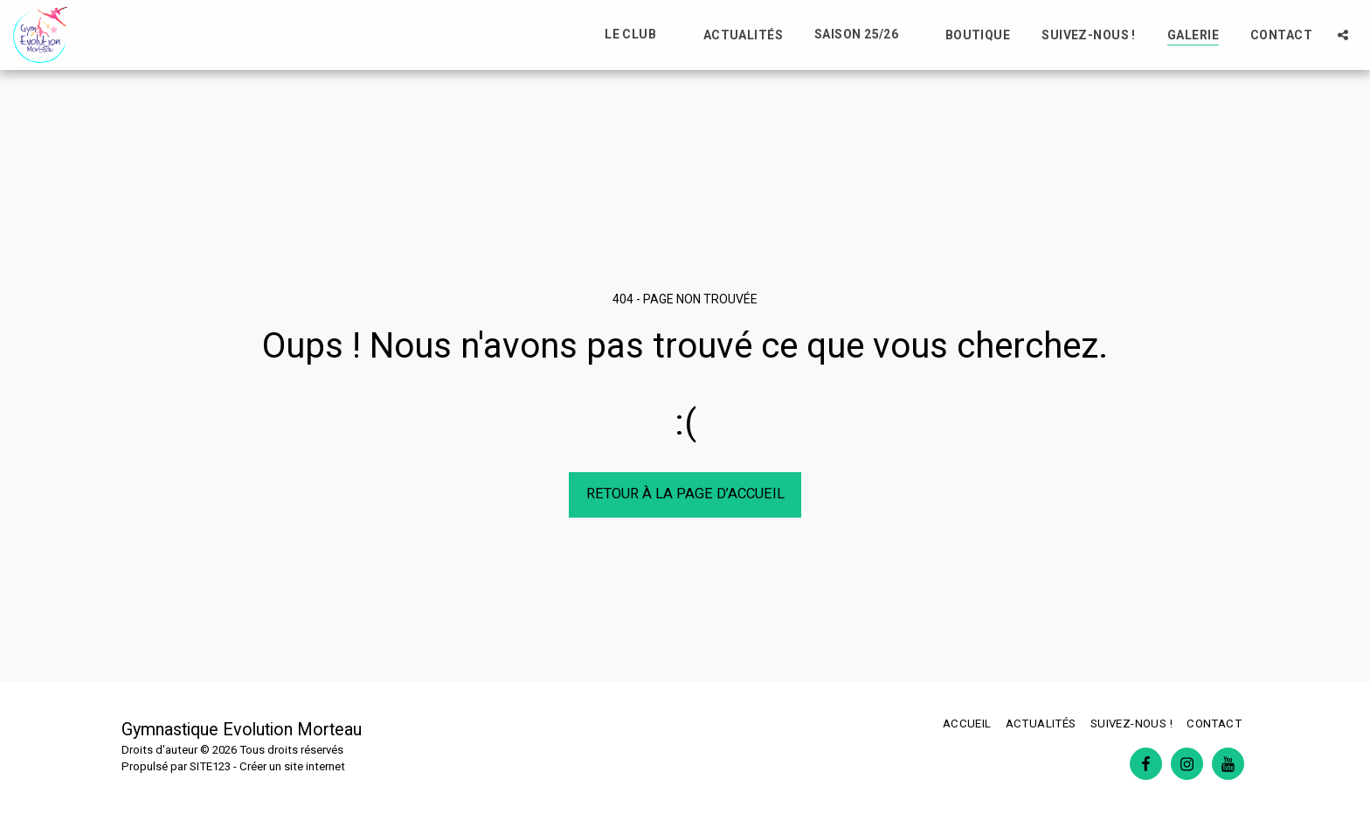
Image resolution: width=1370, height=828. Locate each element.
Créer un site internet (292, 766)
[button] (638, 34)
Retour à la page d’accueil (685, 493)
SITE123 (210, 766)
